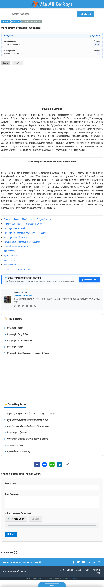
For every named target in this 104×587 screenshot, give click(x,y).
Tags (5, 63)
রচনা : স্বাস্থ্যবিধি (9, 251)
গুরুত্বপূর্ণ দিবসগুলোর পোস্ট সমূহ (17, 451)
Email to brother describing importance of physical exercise (28, 219)
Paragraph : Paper (13, 347)
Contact (70, 571)
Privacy (87, 571)
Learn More (75, 580)
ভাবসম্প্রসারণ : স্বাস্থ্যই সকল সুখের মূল (17, 269)
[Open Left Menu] (3, 4)
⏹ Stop (35, 521)
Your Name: (52, 485)
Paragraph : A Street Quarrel (18, 340)
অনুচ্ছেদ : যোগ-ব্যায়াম (11, 255)
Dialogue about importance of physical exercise (23, 224)
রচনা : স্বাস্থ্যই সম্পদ (10, 264)
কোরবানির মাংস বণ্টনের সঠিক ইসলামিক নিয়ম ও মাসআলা (27, 426)
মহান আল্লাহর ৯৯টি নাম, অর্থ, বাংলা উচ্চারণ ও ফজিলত (26, 439)
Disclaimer (96, 571)
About (62, 571)
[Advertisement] (52, 85)
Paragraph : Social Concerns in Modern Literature (26, 353)
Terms (97, 574)
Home (5, 21)
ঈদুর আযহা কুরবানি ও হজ (15, 432)
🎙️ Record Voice (16, 521)
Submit (11, 536)
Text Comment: (52, 501)
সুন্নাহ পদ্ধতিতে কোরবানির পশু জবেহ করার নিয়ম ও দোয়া (26, 420)
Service (78, 571)
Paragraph (15, 21)
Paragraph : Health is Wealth (15, 237)
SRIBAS (16, 573)
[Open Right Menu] (100, 4)
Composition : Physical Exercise (16, 246)
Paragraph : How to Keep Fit (15, 228)
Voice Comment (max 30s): (18, 515)
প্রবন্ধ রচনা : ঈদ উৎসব (13, 445)
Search (85, 14)
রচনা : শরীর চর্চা (9, 260)
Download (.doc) (89, 279)
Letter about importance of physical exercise (22, 242)
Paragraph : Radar (13, 328)
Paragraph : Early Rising (16, 334)
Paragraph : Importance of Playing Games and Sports (25, 233)
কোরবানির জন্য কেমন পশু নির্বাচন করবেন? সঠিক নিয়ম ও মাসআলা (30, 414)
